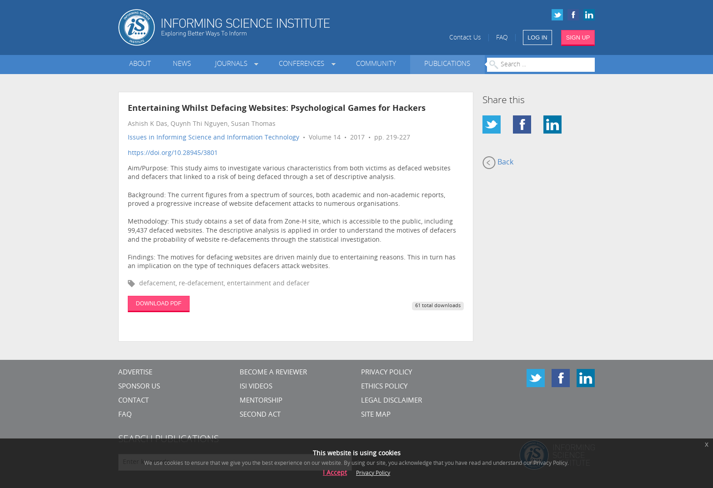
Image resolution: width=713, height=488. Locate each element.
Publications (447, 64)
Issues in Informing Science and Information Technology (213, 137)
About (140, 64)
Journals (233, 64)
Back (497, 162)
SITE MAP (376, 415)
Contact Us (465, 38)
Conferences (303, 64)
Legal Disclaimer (391, 401)
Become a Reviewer (273, 372)
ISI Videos (256, 386)
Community (376, 64)
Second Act (260, 415)
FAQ (502, 38)
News (182, 64)
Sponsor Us (139, 386)
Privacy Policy (386, 372)
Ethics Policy (384, 386)
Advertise (135, 372)
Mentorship (261, 401)
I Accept (335, 473)
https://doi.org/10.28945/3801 (173, 153)
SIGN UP (578, 37)
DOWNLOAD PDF (158, 303)
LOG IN (537, 37)
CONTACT (133, 401)
